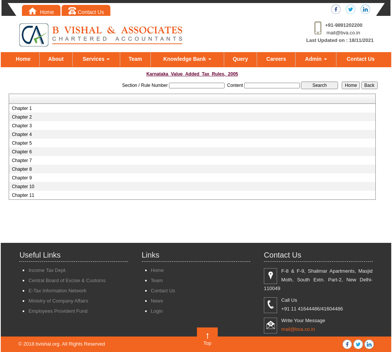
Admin (316, 59)
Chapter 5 (22, 143)
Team (135, 59)
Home (41, 12)
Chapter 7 (22, 160)
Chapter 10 (23, 186)
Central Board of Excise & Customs (66, 280)
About (56, 59)
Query (240, 59)
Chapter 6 (22, 151)
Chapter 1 (22, 108)
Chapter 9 (22, 178)
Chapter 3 (22, 125)
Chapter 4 (22, 134)
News (157, 301)
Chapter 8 (22, 169)
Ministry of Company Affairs (58, 301)
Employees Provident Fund (57, 311)
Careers (276, 59)
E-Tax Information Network (57, 290)
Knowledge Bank (187, 59)
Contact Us (86, 12)
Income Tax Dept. (47, 270)
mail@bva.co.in (343, 33)
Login (157, 311)
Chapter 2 (22, 117)
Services (96, 59)
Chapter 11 (23, 195)
